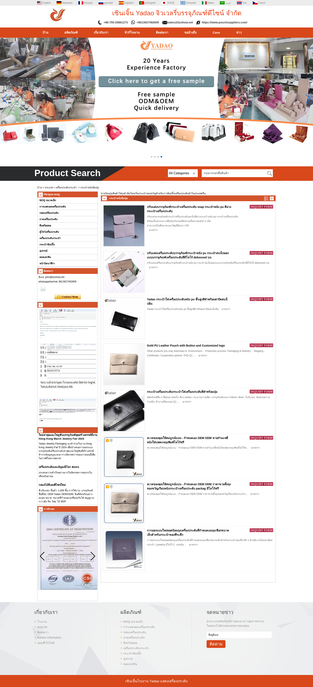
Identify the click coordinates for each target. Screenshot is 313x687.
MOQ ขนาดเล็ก (47, 200)
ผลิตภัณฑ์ (71, 32)
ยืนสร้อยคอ (45, 225)
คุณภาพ (42, 627)
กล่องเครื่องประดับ (49, 213)
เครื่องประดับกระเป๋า (66, 187)
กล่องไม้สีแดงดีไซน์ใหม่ (52, 486)
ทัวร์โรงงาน (132, 32)
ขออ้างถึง (190, 32)
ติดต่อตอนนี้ (68, 297)
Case (216, 32)
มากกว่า (153, 230)
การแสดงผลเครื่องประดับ (52, 206)
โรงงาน (42, 621)
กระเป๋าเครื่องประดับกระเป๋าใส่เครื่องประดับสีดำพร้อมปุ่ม (182, 391)
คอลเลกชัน (45, 257)
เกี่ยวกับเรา (101, 32)
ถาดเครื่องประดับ (48, 219)
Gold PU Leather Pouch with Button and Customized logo (186, 345)
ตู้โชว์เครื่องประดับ (49, 231)
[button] (151, 157)
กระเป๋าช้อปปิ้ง (47, 244)
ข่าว (239, 32)
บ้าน (45, 32)
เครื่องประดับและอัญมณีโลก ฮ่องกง (59, 468)
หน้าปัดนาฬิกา (47, 263)
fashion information (49, 637)
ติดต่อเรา (162, 32)
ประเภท (49, 187)
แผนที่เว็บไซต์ (45, 642)
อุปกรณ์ (43, 250)
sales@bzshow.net (180, 22)
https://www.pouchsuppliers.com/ (224, 22)
